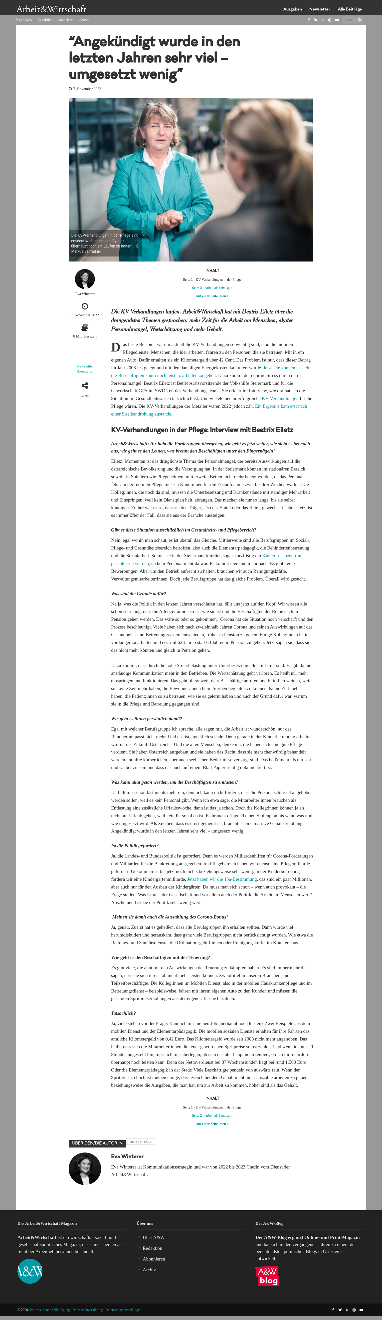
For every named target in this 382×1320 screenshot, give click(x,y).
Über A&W (24, 20)
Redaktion (44, 20)
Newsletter (319, 10)
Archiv (84, 20)
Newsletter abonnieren (85, 368)
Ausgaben (292, 10)
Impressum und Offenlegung (50, 1310)
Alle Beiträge (350, 10)
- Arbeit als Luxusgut (212, 288)
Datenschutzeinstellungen (123, 1310)
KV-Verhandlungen (280, 398)
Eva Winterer (84, 294)
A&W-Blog (275, 1237)
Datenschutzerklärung (87, 1310)
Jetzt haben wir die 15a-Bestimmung (222, 879)
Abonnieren (65, 20)
